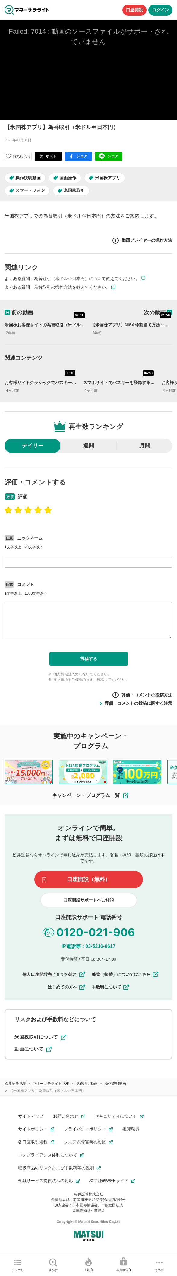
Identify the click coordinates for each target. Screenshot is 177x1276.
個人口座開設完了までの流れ (54, 974)
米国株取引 (74, 190)
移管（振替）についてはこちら (125, 974)
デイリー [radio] (32, 446)
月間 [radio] (144, 446)
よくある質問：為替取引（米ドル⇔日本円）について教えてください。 (72, 278)
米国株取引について (40, 1037)
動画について (33, 1049)
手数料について (111, 987)
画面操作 (67, 177)
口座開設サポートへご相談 (88, 900)
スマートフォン (30, 190)
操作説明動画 (28, 177)
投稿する (88, 658)
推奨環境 (130, 1129)
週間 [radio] (88, 446)
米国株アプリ (107, 177)
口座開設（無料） (88, 879)
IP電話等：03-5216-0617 (88, 946)
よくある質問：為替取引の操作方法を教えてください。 (57, 287)
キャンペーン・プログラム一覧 (90, 795)
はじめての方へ (67, 987)
